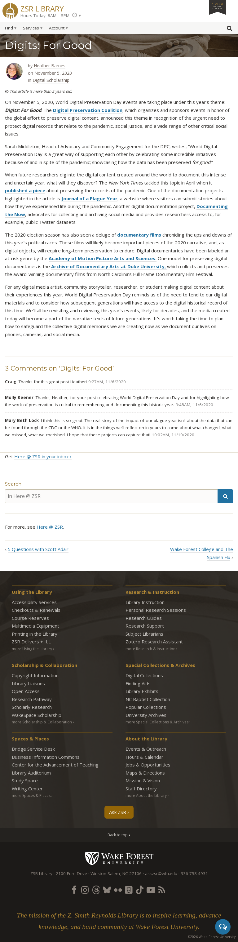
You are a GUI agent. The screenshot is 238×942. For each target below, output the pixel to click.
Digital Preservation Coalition (87, 110)
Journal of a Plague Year (89, 198)
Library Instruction (145, 602)
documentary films (139, 235)
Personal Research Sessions (156, 610)
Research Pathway (32, 699)
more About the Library (146, 795)
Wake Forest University (119, 858)
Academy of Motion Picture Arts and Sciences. (102, 258)
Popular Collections (146, 707)
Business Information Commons (46, 757)
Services (31, 28)
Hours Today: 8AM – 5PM (44, 15)
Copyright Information (35, 675)
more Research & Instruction (150, 648)
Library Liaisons (28, 683)
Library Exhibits (142, 691)
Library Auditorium (31, 773)
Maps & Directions (145, 773)
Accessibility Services (34, 602)
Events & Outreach (146, 749)
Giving (217, 6)
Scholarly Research (32, 707)
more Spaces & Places (31, 795)
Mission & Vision (143, 780)
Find (9, 28)
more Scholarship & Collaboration (42, 722)
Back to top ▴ (119, 835)
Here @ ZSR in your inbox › (43, 456)
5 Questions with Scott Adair (38, 549)
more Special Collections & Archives (157, 722)
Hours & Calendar (144, 757)
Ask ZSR (117, 812)
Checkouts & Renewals (36, 610)
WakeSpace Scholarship (36, 715)
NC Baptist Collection (148, 699)
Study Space (25, 780)
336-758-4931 (194, 873)
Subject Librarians (144, 634)
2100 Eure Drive (71, 873)
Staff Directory (141, 788)
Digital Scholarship (51, 80)
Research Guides (144, 618)
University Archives (146, 715)
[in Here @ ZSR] (111, 496)
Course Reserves (30, 618)
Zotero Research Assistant (154, 641)
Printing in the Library (34, 634)
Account (56, 28)
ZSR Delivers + (31, 641)
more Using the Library (32, 648)
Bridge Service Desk (33, 749)
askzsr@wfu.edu (161, 873)
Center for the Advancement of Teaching (55, 765)
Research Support (145, 626)
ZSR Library (42, 7)
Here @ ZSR (50, 527)
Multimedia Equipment (35, 626)
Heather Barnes (49, 66)
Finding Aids (138, 683)
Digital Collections (144, 675)
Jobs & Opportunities (148, 765)
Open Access (26, 691)
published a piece (25, 190)
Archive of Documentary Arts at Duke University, (109, 266)
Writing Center (27, 788)
